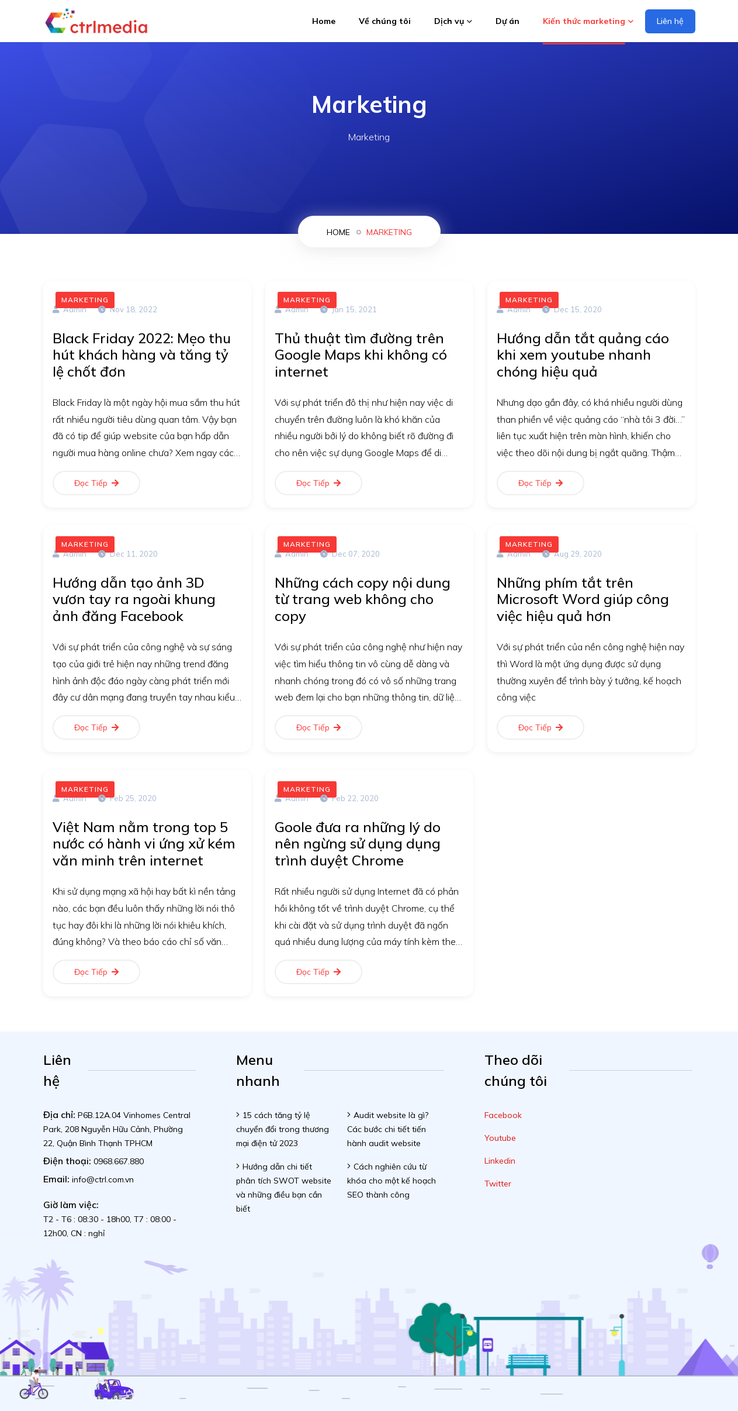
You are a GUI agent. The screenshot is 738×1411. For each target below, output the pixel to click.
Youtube (500, 1138)
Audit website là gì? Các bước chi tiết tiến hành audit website (387, 1129)
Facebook (503, 1115)
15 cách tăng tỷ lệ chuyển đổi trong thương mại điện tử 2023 (282, 1129)
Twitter (497, 1183)
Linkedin (499, 1160)
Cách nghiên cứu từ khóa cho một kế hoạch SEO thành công (391, 1180)
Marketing (389, 232)
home (338, 232)
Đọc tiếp (96, 483)
